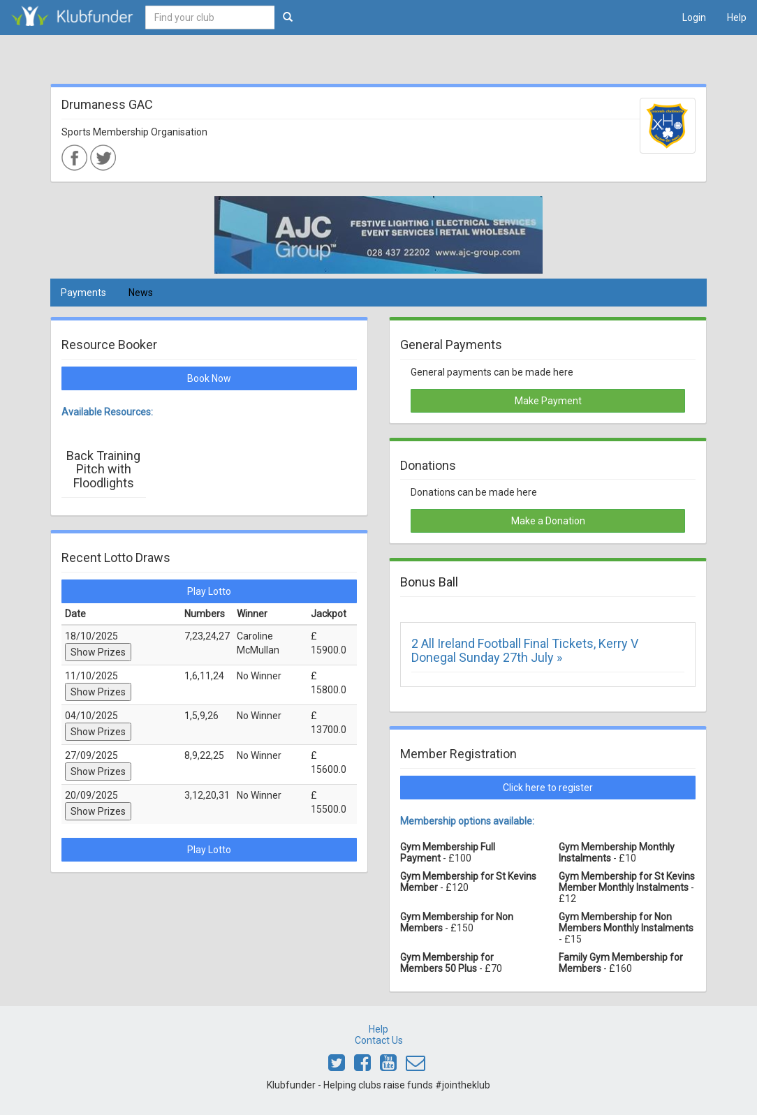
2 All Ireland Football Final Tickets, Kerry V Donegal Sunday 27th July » (524, 650)
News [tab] (140, 292)
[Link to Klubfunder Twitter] (336, 1066)
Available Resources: (107, 412)
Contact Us (379, 1040)
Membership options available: (467, 821)
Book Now (209, 378)
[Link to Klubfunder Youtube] (388, 1066)
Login (694, 17)
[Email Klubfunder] (415, 1066)
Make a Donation (548, 520)
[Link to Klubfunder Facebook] (362, 1066)
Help (737, 17)
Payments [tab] (83, 292)
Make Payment (548, 400)
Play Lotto (209, 591)
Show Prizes (98, 652)
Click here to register (548, 787)
